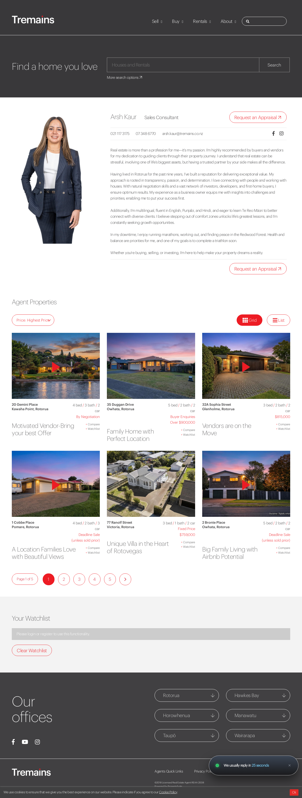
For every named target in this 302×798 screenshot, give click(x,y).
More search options (125, 77)
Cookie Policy (168, 792)
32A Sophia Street (216, 404)
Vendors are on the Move (228, 429)
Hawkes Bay (247, 702)
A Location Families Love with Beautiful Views (39, 556)
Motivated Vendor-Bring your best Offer (41, 429)
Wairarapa (245, 742)
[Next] (125, 586)
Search (274, 65)
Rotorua (171, 702)
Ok (294, 792)
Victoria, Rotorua (120, 527)
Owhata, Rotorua (120, 409)
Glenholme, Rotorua (218, 409)
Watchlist (93, 428)
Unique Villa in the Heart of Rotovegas (134, 547)
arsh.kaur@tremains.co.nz (185, 133)
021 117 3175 (119, 133)
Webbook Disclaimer (243, 778)
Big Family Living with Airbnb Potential (232, 553)
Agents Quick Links (169, 778)
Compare (93, 424)
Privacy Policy (206, 778)
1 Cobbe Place (23, 522)
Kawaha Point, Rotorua (30, 409)
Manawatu (245, 722)
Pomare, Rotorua (25, 527)
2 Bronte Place (213, 522)
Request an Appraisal (259, 117)
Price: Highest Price (34, 320)
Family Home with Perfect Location (132, 435)
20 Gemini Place (25, 404)
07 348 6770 (147, 133)
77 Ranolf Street (119, 522)
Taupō (169, 742)
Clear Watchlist (32, 657)
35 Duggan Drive (120, 404)
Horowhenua (176, 722)
